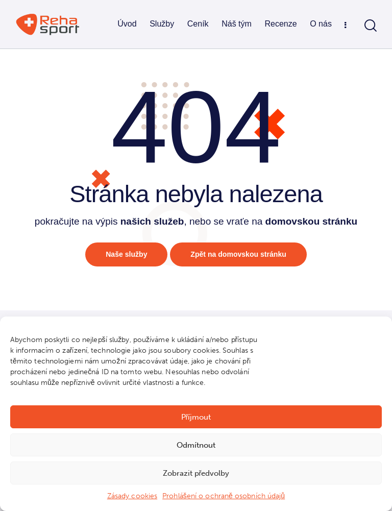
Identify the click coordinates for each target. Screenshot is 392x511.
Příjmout (196, 417)
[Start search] (370, 26)
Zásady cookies (132, 496)
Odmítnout (196, 445)
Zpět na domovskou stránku (240, 255)
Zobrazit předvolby (196, 473)
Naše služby (123, 255)
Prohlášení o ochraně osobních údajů (223, 496)
